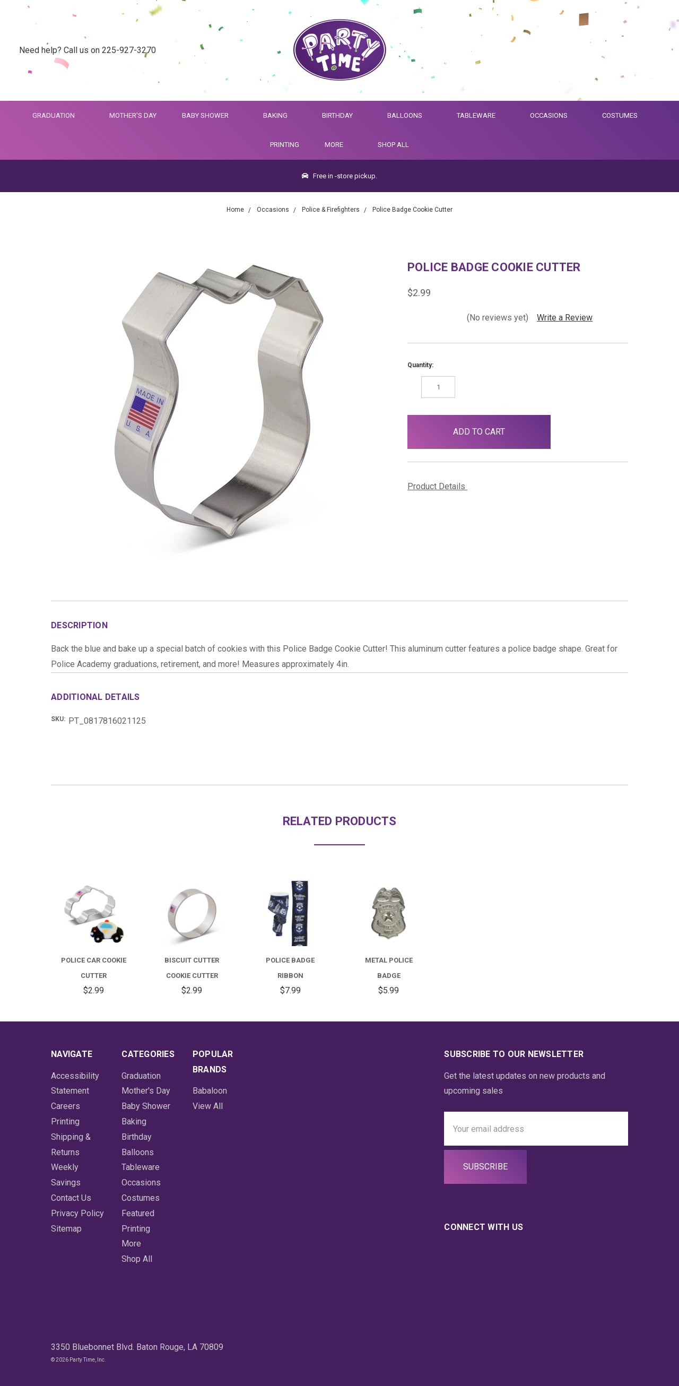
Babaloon (210, 1091)
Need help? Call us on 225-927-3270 (87, 50)
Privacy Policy (77, 1213)
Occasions (553, 115)
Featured (137, 1213)
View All (208, 1106)
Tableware (480, 115)
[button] (568, 432)
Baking (280, 115)
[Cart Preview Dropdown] (654, 50)
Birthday (342, 115)
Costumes (624, 115)
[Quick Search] (602, 50)
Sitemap (66, 1229)
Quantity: (420, 365)
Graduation (58, 115)
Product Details (440, 486)
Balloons (409, 115)
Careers (65, 1106)
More (332, 144)
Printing (284, 145)
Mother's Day (132, 115)
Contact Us (71, 1198)
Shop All (393, 145)
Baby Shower (210, 115)
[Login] (628, 50)
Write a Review (565, 318)
